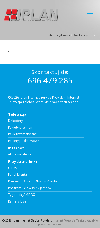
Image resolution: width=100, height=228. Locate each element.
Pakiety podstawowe (23, 141)
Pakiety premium (20, 127)
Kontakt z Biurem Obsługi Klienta (32, 181)
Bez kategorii (83, 35)
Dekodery (15, 120)
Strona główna (59, 35)
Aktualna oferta (19, 154)
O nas (12, 168)
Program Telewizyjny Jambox (29, 188)
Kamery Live (17, 201)
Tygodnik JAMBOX (21, 194)
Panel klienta (17, 174)
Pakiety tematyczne (22, 134)
